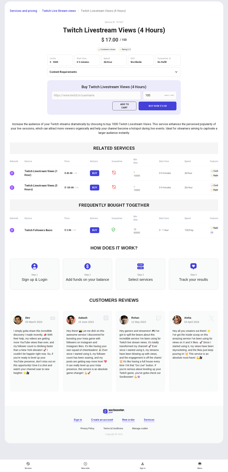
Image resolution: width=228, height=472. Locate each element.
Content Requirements (114, 72)
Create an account (102, 419)
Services (149, 419)
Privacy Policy (87, 428)
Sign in (78, 419)
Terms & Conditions (113, 428)
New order (128, 419)
